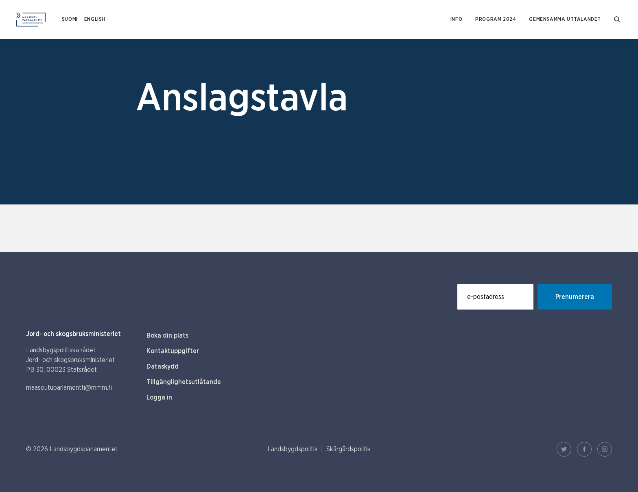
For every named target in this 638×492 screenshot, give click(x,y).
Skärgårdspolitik (348, 449)
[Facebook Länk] (584, 449)
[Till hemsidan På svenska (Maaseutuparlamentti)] (31, 19)
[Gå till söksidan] (618, 20)
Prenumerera (574, 297)
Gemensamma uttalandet (565, 19)
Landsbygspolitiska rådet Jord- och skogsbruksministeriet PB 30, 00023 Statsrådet (70, 360)
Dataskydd (162, 366)
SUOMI (70, 19)
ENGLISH (94, 19)
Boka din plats (167, 335)
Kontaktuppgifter (172, 351)
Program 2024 (495, 19)
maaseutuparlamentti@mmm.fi (69, 387)
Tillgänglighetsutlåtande (183, 382)
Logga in (159, 397)
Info (456, 19)
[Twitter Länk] (564, 449)
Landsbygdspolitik (292, 449)
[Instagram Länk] (604, 449)
